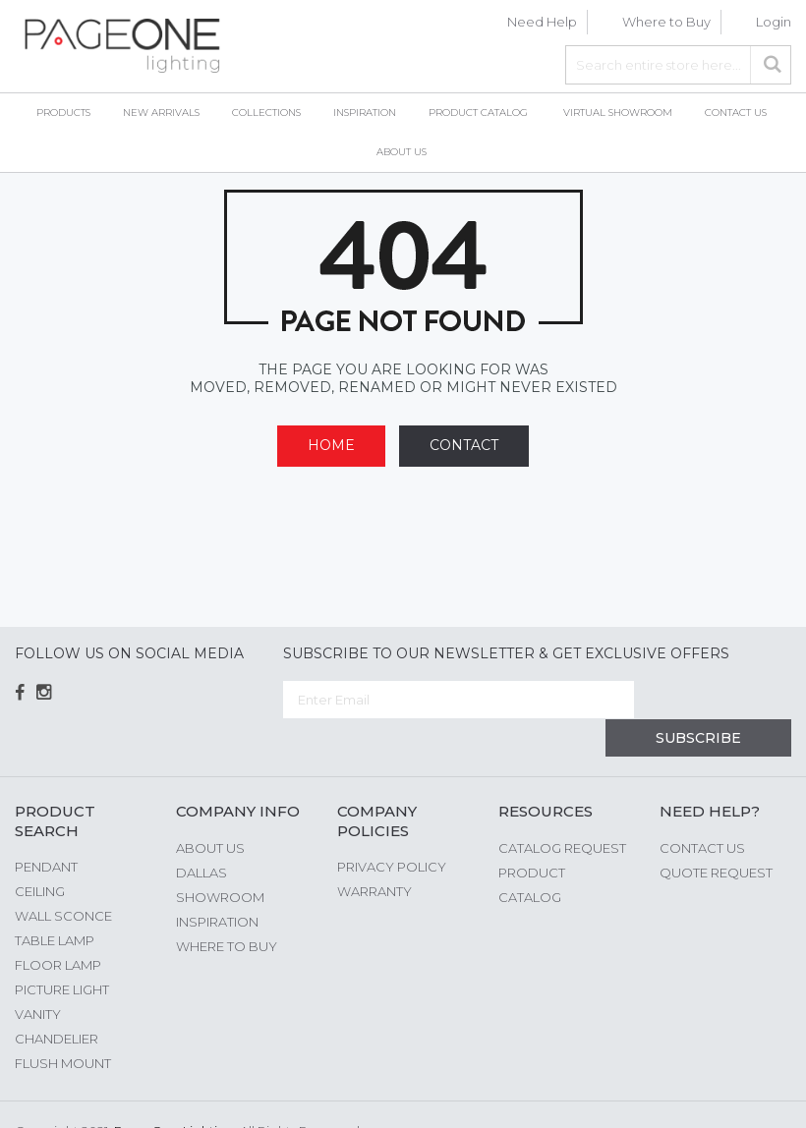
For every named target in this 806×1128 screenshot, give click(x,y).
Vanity (38, 976)
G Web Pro (756, 1095)
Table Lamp (54, 902)
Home (331, 445)
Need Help (542, 21)
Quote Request (716, 834)
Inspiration (217, 883)
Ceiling (40, 853)
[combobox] (678, 65)
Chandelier (56, 1000)
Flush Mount (63, 1025)
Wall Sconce (63, 877)
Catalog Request (562, 810)
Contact (464, 445)
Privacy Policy (391, 828)
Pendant (46, 828)
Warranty (374, 853)
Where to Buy (666, 21)
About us (210, 810)
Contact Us (702, 810)
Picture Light (62, 951)
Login (773, 21)
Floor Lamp (58, 926)
